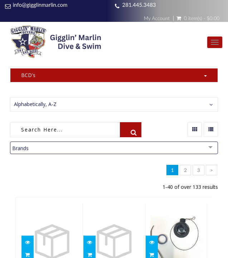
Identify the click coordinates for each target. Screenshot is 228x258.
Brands (20, 148)
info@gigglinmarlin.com (40, 4)
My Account (157, 18)
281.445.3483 (139, 4)
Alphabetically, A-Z (35, 104)
